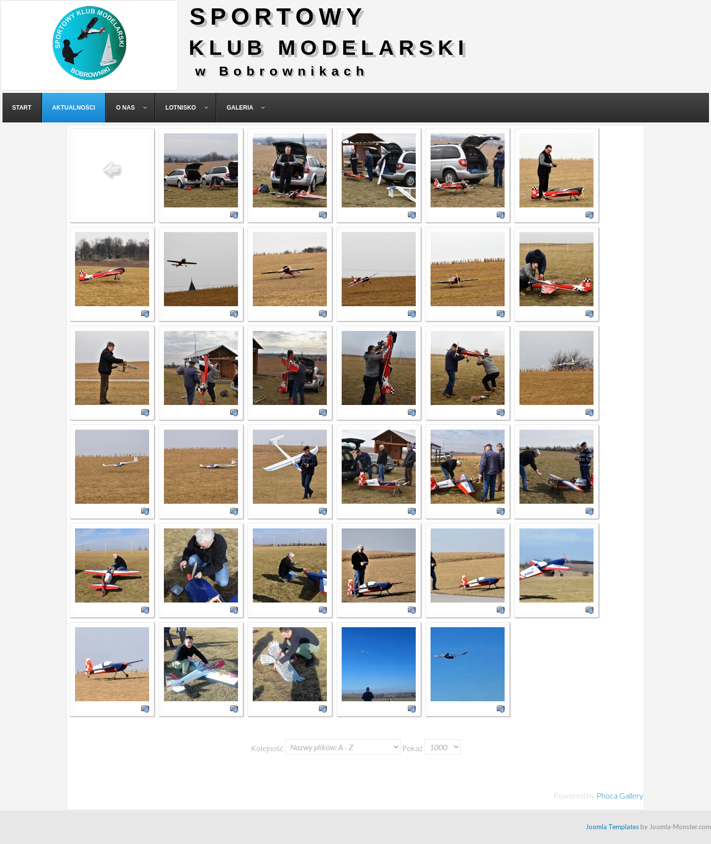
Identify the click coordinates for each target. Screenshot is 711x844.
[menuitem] (22, 107)
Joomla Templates (612, 827)
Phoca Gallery (619, 795)
